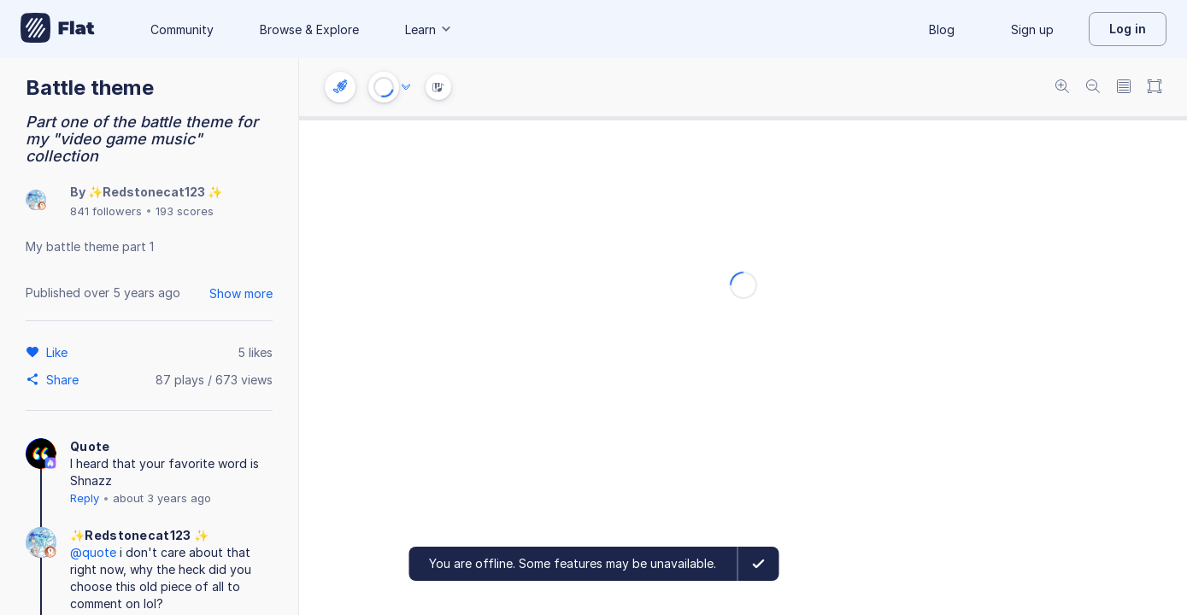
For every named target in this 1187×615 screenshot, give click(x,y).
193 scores (185, 211)
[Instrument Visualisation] (438, 87)
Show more (241, 293)
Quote (90, 446)
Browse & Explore (309, 29)
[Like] (59, 352)
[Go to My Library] (58, 29)
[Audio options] (406, 87)
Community (182, 29)
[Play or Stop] (383, 87)
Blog (942, 29)
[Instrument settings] (340, 87)
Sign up (1032, 29)
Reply (84, 498)
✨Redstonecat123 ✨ (155, 191)
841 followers (106, 211)
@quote (93, 552)
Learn (429, 29)
